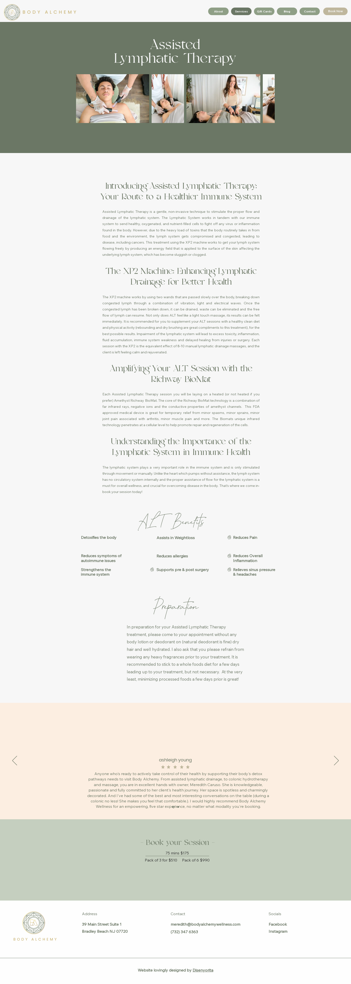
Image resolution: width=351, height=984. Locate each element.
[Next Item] (266, 98)
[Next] (336, 761)
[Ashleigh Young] (173, 807)
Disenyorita (203, 970)
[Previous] (14, 761)
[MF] (178, 807)
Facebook (278, 924)
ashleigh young (175, 760)
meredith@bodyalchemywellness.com (205, 924)
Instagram (278, 931)
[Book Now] (335, 11)
